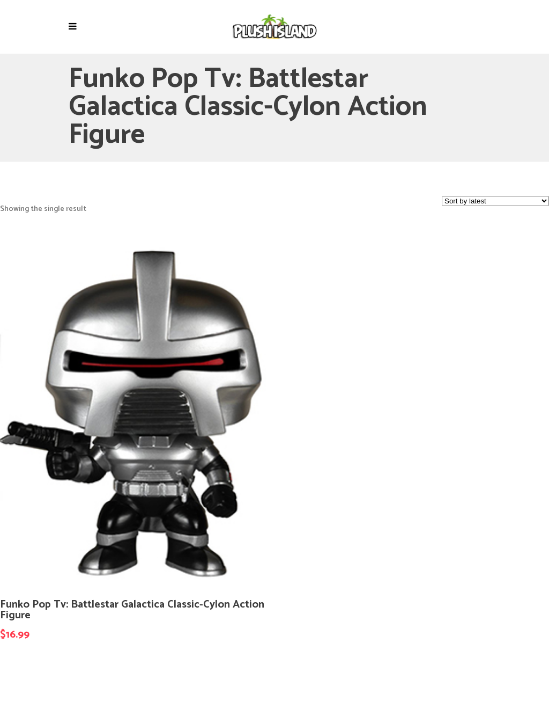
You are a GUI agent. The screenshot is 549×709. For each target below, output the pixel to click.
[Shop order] (495, 201)
